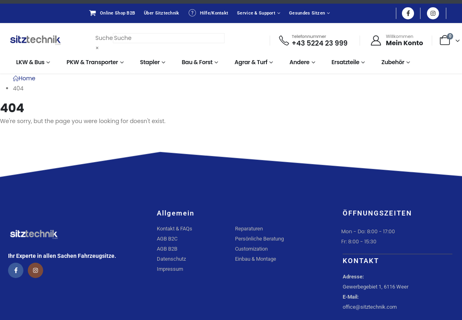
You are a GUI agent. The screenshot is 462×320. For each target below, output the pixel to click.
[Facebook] (408, 13)
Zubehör (392, 62)
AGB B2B (167, 249)
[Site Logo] (35, 40)
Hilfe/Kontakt (208, 13)
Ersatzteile (345, 62)
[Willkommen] (396, 40)
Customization (251, 249)
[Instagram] (433, 13)
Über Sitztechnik (161, 13)
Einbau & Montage (255, 259)
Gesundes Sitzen (307, 13)
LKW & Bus (30, 62)
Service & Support (256, 13)
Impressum (170, 269)
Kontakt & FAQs (174, 229)
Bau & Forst (197, 62)
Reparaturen (249, 229)
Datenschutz (171, 259)
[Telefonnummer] (313, 40)
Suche (104, 38)
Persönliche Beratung (259, 239)
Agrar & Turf (251, 62)
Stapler (150, 62)
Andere (299, 62)
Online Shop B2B (111, 13)
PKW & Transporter (92, 62)
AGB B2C (167, 239)
